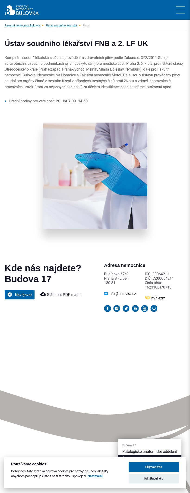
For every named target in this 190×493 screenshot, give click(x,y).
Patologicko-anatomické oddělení (149, 451)
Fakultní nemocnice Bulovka (22, 25)
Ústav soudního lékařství (61, 25)
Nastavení (95, 476)
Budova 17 (129, 445)
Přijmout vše (153, 467)
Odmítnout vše (153, 478)
